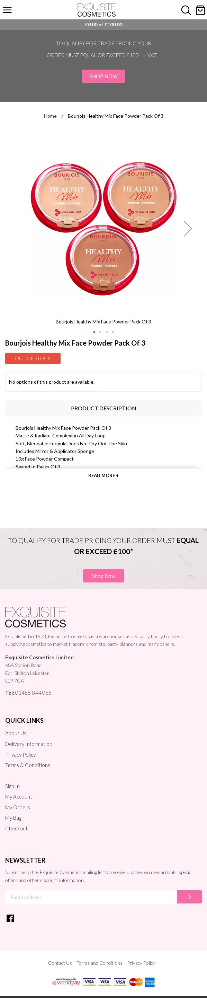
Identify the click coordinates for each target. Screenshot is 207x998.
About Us (15, 733)
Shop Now (103, 76)
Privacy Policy (20, 754)
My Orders (17, 807)
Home (50, 116)
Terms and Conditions (99, 963)
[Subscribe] (189, 896)
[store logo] (96, 10)
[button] (188, 228)
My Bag (13, 817)
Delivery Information (28, 744)
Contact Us (60, 963)
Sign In (12, 786)
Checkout (16, 828)
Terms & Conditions (27, 765)
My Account (18, 796)
